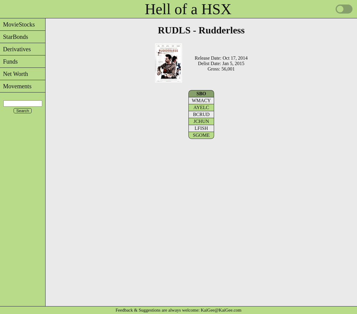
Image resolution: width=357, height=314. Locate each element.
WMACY (201, 100)
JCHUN (201, 121)
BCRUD (201, 114)
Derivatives (15, 49)
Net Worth (14, 74)
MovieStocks (17, 24)
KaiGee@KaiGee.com (221, 310)
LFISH (201, 128)
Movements (15, 86)
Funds (9, 61)
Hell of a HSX (188, 9)
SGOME (201, 135)
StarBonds (14, 36)
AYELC (201, 107)
